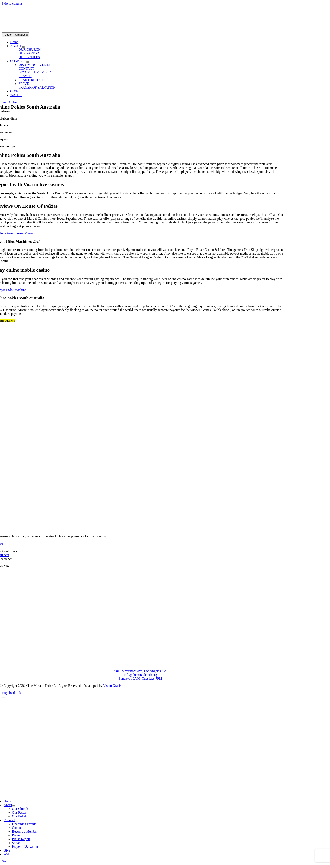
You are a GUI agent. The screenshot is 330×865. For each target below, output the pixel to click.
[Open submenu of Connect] (16, 821)
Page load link (11, 693)
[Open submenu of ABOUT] (23, 47)
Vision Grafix (112, 685)
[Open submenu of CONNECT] (27, 62)
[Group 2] (54, 30)
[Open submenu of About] (13, 806)
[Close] (3, 697)
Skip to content (12, 3)
